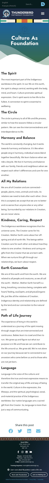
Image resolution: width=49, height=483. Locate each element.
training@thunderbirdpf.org (30, 465)
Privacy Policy (33, 479)
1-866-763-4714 (27, 458)
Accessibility (40, 479)
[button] (42, 13)
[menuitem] (5, 2)
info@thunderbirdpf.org (27, 462)
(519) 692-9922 (27, 456)
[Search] (43, 4)
